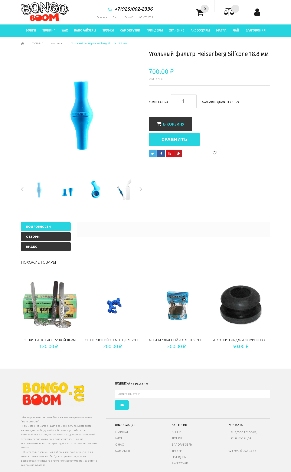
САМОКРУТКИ (130, 30)
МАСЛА (221, 30)
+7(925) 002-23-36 (242, 450)
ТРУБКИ (108, 30)
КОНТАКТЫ (145, 17)
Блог (116, 17)
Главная (102, 17)
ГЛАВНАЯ (121, 432)
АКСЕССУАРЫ (200, 30)
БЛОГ (119, 438)
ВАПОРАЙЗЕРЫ (85, 30)
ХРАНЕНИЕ (176, 30)
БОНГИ (31, 30)
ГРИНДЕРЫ (155, 30)
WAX (65, 30)
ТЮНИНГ (48, 30)
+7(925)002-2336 (133, 8)
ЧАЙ (236, 30)
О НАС (128, 17)
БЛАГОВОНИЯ (255, 30)
